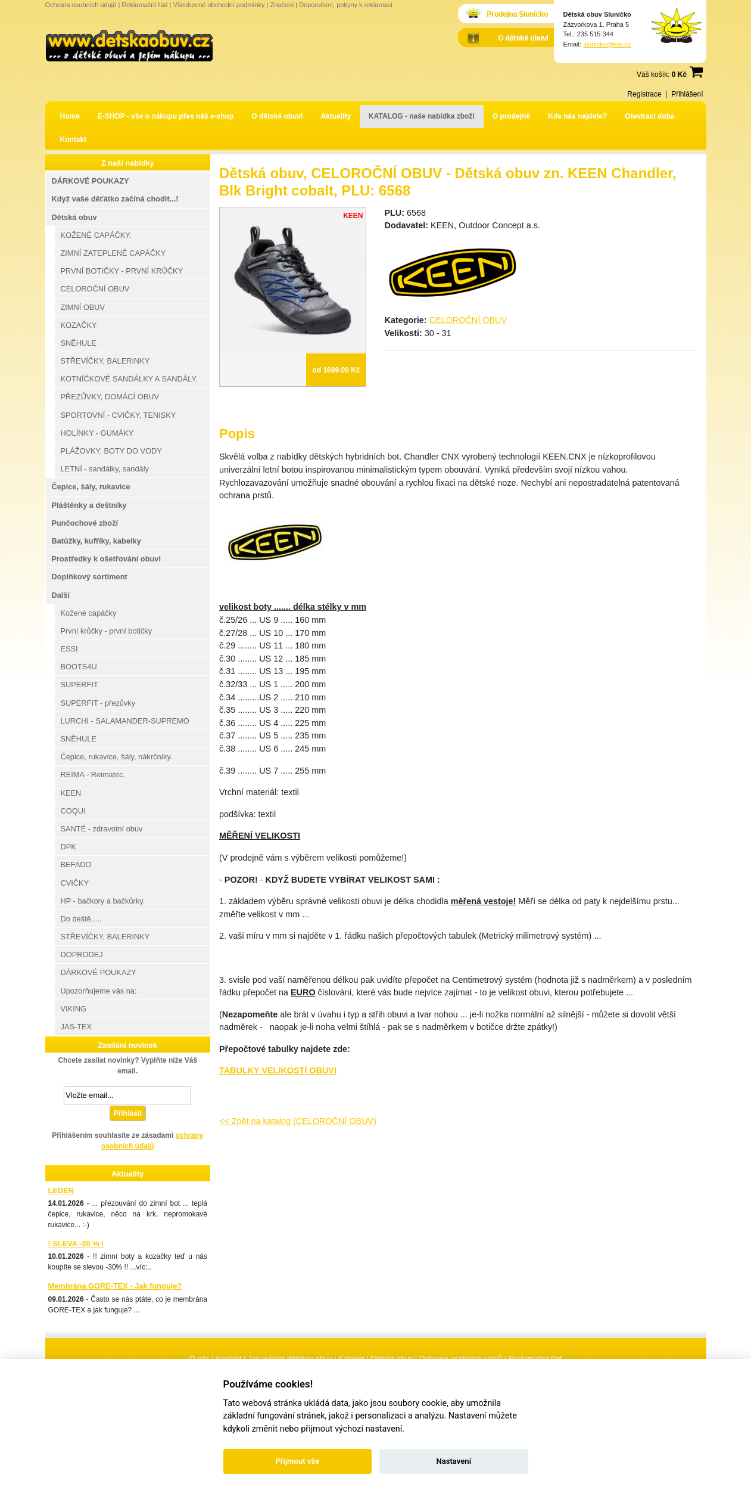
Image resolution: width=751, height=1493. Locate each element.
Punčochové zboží (85, 523)
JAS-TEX (76, 1026)
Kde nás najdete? (577, 116)
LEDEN (61, 1190)
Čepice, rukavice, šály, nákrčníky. (117, 756)
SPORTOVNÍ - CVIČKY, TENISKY (118, 415)
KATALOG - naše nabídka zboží (422, 116)
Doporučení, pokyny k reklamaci (345, 4)
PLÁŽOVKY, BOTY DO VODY (111, 450)
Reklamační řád (144, 4)
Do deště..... (81, 918)
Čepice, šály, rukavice (91, 486)
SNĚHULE (78, 343)
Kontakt (73, 139)
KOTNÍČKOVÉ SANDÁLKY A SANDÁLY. (129, 378)
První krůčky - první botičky (106, 630)
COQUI (73, 810)
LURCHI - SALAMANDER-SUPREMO (125, 720)
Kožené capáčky (89, 613)
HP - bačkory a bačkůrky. (103, 900)
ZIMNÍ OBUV (83, 307)
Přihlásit (128, 1113)
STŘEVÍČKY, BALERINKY (105, 360)
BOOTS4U (79, 666)
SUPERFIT (79, 684)
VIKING (73, 1008)
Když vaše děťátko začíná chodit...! (115, 198)
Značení (282, 4)
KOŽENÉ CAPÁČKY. (96, 235)
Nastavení (453, 1461)
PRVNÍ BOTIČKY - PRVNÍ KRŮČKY (122, 270)
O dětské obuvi (277, 116)
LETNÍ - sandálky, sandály (105, 468)
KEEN (71, 793)
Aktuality (335, 116)
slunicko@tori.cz (607, 44)
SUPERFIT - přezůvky (98, 703)
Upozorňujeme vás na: (99, 990)
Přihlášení (687, 94)
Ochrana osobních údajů (81, 4)
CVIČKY (75, 883)
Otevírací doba (649, 116)
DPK (68, 846)
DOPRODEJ (82, 954)
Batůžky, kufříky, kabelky (96, 540)
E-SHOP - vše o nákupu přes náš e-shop (166, 116)
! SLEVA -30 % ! (76, 1243)
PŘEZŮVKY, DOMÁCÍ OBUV (110, 396)
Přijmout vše (297, 1461)
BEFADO (76, 864)
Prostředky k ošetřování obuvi (106, 558)
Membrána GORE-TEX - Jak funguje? (115, 1285)
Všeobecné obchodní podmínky (218, 4)
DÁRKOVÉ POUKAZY (90, 180)
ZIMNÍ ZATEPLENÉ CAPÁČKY (113, 253)
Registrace (644, 94)
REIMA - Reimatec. (93, 774)
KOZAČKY (79, 325)
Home (70, 116)
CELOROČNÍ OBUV (468, 320)
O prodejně (511, 116)
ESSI (69, 648)
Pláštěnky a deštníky (89, 505)
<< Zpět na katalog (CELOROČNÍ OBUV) (297, 1121)
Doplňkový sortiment (89, 576)
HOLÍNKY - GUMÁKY (97, 433)
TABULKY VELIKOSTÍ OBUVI (277, 1070)
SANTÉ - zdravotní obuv (102, 828)
